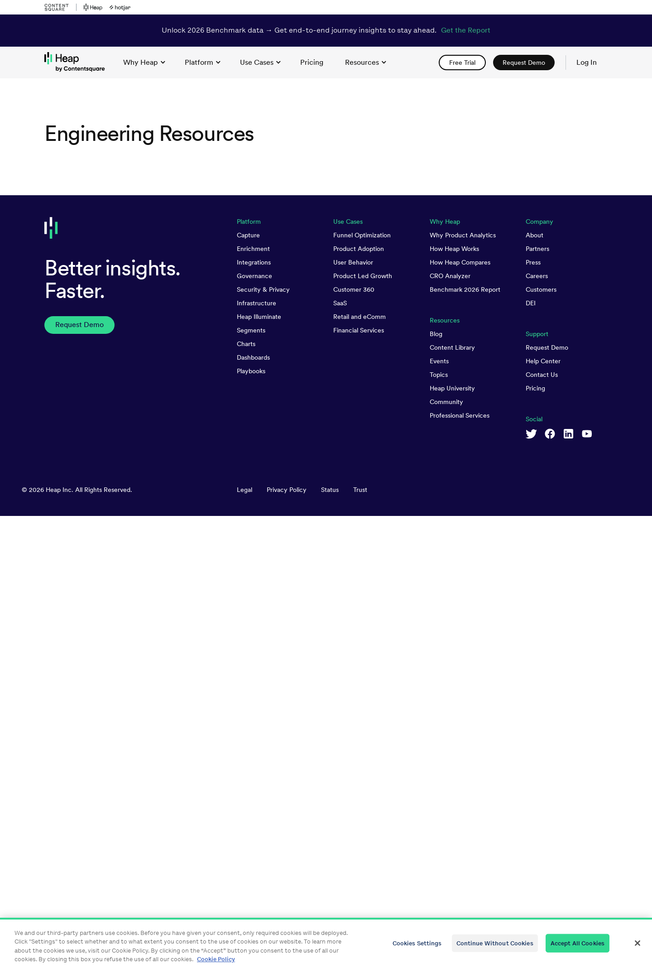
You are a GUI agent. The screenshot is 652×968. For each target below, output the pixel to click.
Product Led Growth (362, 728)
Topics (439, 826)
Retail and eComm (359, 768)
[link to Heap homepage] (78, 62)
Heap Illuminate (259, 768)
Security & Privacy (263, 741)
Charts (246, 795)
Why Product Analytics (463, 687)
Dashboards (253, 809)
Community (446, 853)
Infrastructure (256, 755)
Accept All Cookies (577, 947)
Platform (203, 62)
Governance (254, 728)
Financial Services (358, 782)
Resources (365, 62)
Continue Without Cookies (494, 947)
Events (439, 813)
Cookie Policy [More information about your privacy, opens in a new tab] (216, 964)
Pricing (535, 840)
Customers (541, 741)
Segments (251, 782)
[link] (311, 62)
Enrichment (253, 700)
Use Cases (260, 62)
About (534, 687)
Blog (436, 786)
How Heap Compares (460, 714)
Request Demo (547, 799)
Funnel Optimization (362, 687)
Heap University (452, 840)
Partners (537, 700)
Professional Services (459, 867)
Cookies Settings (417, 947)
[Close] (637, 948)
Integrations (254, 714)
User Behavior (353, 714)
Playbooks (251, 823)
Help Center (543, 813)
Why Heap (144, 62)
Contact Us (542, 826)
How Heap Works (454, 700)
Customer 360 (353, 741)
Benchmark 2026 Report (465, 741)
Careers (537, 728)
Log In (586, 62)
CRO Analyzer (450, 728)
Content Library (452, 799)
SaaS (340, 755)
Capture (248, 687)
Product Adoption (358, 700)
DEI (531, 755)
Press (533, 714)
